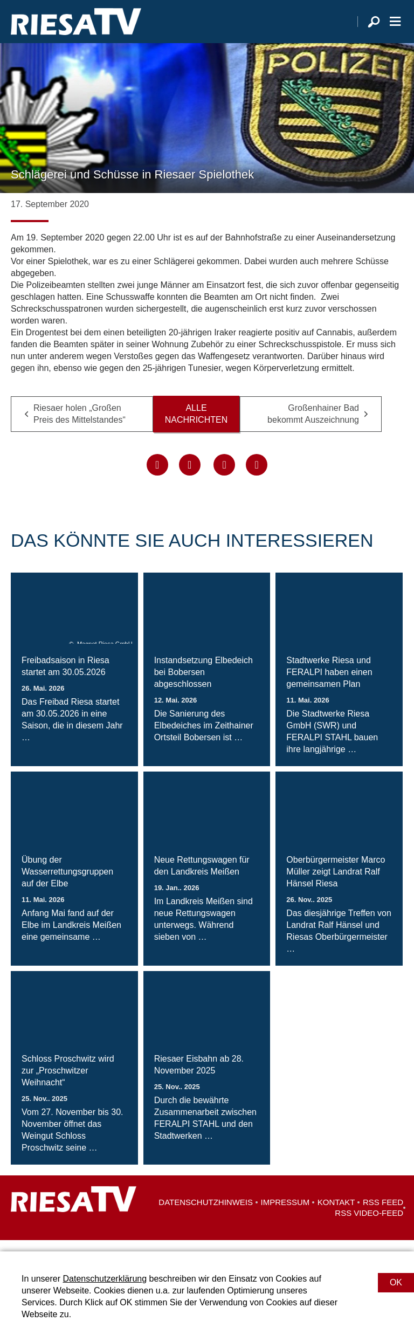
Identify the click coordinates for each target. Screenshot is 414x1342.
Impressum (285, 1213)
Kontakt (336, 1213)
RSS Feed (383, 1213)
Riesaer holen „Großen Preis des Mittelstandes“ (79, 424)
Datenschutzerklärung (105, 1278)
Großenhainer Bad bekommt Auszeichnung (313, 424)
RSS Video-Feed (369, 1224)
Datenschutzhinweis (205, 1213)
